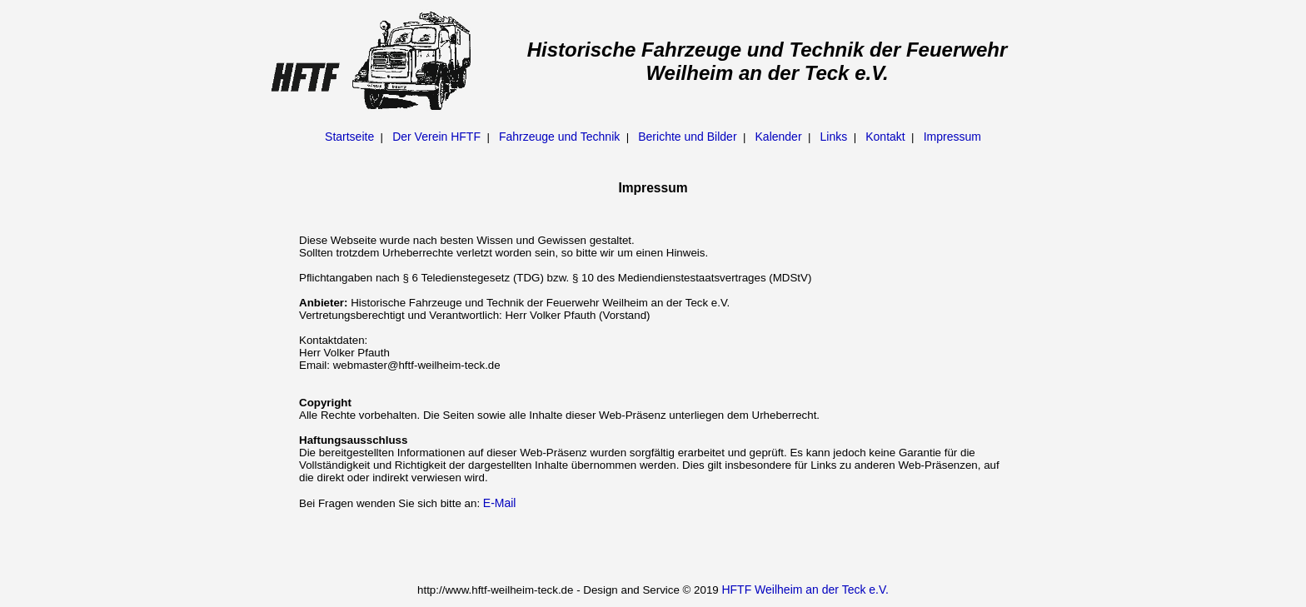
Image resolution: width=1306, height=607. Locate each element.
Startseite (349, 136)
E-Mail (499, 503)
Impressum (952, 136)
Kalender (778, 136)
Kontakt (885, 136)
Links (834, 136)
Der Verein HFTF (436, 136)
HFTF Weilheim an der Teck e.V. (804, 589)
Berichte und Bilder (687, 136)
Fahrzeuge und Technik (559, 136)
